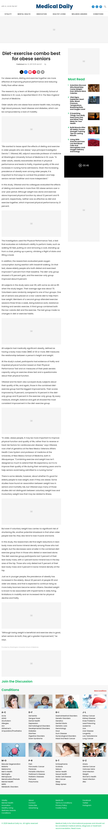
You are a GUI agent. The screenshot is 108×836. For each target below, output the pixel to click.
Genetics (59, 721)
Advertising (33, 808)
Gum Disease (61, 733)
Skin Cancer (61, 779)
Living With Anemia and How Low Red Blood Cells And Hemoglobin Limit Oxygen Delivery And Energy (77, 145)
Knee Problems (89, 721)
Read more (75, 828)
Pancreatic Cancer (36, 766)
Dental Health (34, 721)
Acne (4, 716)
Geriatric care (61, 726)
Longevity (87, 733)
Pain (30, 764)
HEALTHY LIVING (59, 14)
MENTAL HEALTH (24, 14)
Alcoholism (6, 721)
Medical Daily (54, 6)
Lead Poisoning (89, 723)
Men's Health (7, 771)
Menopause (6, 776)
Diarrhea (32, 733)
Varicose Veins (89, 769)
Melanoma (6, 769)
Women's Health (89, 776)
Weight (85, 774)
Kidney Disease (89, 718)
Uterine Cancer (89, 766)
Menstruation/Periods (11, 779)
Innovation (6, 805)
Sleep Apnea (61, 784)
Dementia (33, 716)
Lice (84, 728)
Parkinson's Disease (37, 774)
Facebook (87, 800)
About (31, 800)
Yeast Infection (89, 779)
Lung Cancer (88, 738)
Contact (32, 803)
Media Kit (59, 800)
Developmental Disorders (39, 728)
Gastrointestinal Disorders (66, 716)
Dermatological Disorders (39, 726)
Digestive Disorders (37, 736)
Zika (84, 781)
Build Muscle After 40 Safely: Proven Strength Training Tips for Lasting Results (77, 131)
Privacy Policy (61, 805)
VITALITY (8, 14)
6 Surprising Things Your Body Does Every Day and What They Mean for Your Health (77, 118)
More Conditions (100, 690)
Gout (58, 731)
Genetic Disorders (63, 718)
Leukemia (87, 726)
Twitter (85, 803)
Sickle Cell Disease (63, 776)
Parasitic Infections (37, 771)
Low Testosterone (90, 736)
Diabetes (32, 731)
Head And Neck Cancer (65, 738)
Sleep (58, 781)
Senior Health (61, 771)
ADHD (4, 718)
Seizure (59, 769)
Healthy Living (7, 808)
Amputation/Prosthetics (12, 731)
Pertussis (32, 779)
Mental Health (7, 781)
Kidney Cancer (89, 716)
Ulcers (85, 764)
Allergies (5, 723)
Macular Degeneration (11, 764)
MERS (4, 784)
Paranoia (32, 769)
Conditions (10, 689)
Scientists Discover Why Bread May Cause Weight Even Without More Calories (78, 89)
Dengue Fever (34, 718)
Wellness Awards (79, 14)
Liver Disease (88, 731)
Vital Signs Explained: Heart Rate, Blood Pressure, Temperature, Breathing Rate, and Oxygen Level (77, 103)
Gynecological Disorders (66, 736)
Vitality (4, 800)
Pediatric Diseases (36, 776)
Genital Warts (61, 723)
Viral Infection (88, 771)
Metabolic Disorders (10, 787)
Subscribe (33, 805)
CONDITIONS (98, 14)
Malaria (5, 766)
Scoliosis (59, 766)
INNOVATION (41, 14)
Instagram (87, 805)
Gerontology (61, 728)
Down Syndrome (35, 738)
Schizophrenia (62, 764)
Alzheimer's (6, 728)
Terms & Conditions (64, 803)
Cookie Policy (61, 808)
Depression (33, 723)
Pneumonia (33, 781)
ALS (3, 726)
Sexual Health (61, 774)
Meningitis (6, 774)
